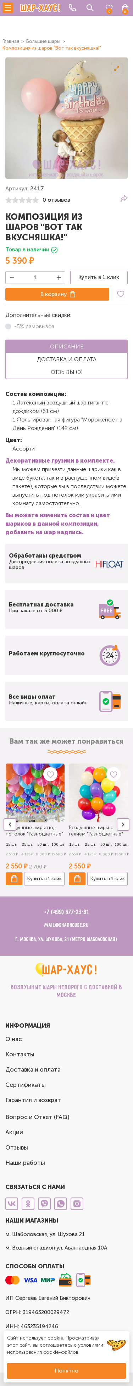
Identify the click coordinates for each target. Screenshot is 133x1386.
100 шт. (58, 844)
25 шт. (27, 844)
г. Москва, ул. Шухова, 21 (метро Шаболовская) (66, 940)
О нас (13, 1039)
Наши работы (25, 1162)
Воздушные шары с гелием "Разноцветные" (96, 831)
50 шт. (43, 844)
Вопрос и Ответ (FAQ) (37, 1116)
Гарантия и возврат (33, 1099)
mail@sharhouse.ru (66, 925)
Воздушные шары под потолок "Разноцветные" (34, 831)
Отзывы (16, 1147)
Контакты (19, 1054)
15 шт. (11, 844)
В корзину (53, 294)
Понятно (66, 1370)
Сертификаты (25, 1084)
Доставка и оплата (33, 1069)
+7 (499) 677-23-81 (66, 912)
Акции (14, 1132)
